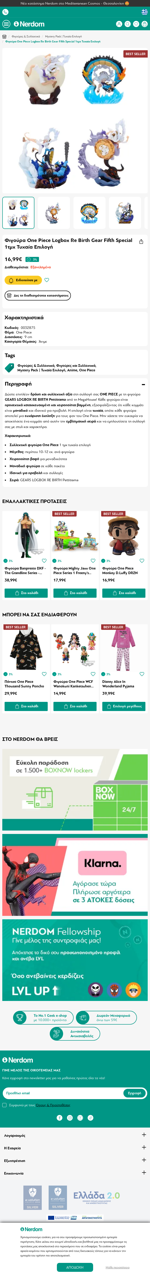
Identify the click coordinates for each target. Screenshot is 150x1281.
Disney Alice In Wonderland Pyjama (119, 682)
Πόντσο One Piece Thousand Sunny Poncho (24, 682)
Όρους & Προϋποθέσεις (53, 1101)
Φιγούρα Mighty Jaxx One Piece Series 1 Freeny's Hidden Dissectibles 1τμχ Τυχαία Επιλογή (75, 569)
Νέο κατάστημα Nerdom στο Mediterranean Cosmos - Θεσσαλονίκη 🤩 (75, 3)
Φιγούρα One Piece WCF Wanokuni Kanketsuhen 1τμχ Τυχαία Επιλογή (73, 682)
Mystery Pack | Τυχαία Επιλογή (63, 36)
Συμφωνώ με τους (39, 1101)
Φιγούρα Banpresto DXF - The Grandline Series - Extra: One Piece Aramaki (25, 569)
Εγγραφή (134, 1089)
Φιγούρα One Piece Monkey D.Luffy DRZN (120, 569)
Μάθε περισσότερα (118, 1267)
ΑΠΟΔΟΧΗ (74, 1267)
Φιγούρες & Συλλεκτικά (26, 36)
